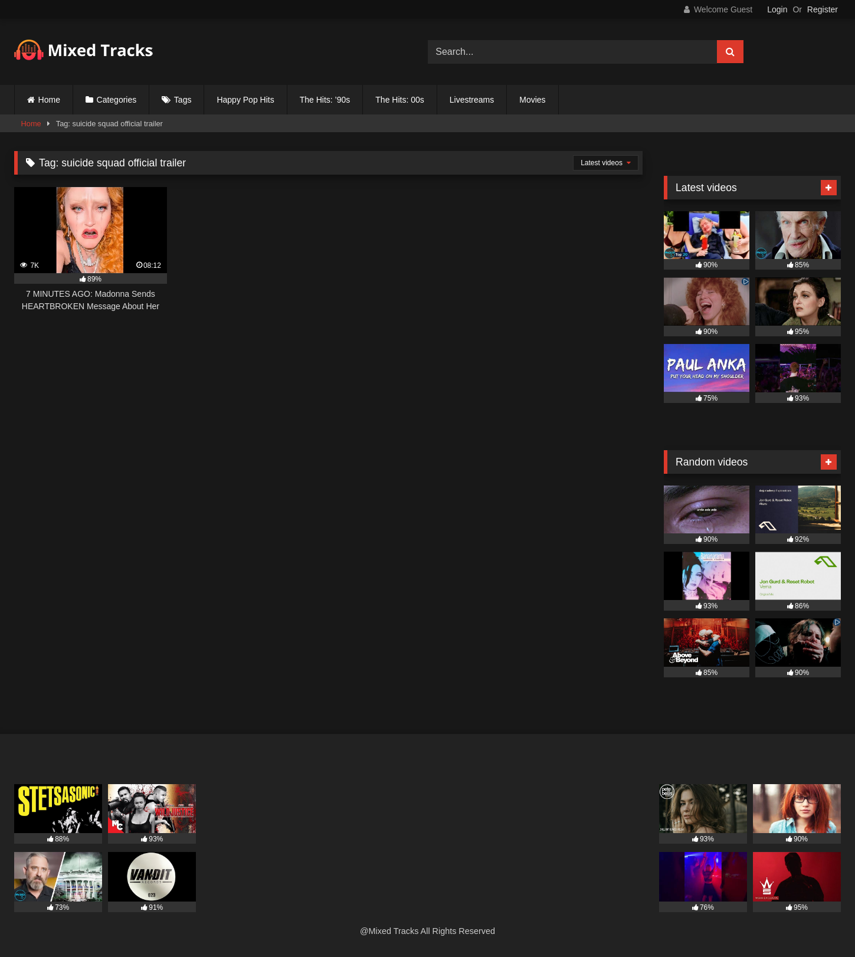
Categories (117, 99)
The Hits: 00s (399, 99)
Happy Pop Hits (245, 99)
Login (777, 9)
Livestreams (472, 99)
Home (49, 99)
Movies (532, 99)
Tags (183, 99)
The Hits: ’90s (325, 99)
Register (822, 9)
